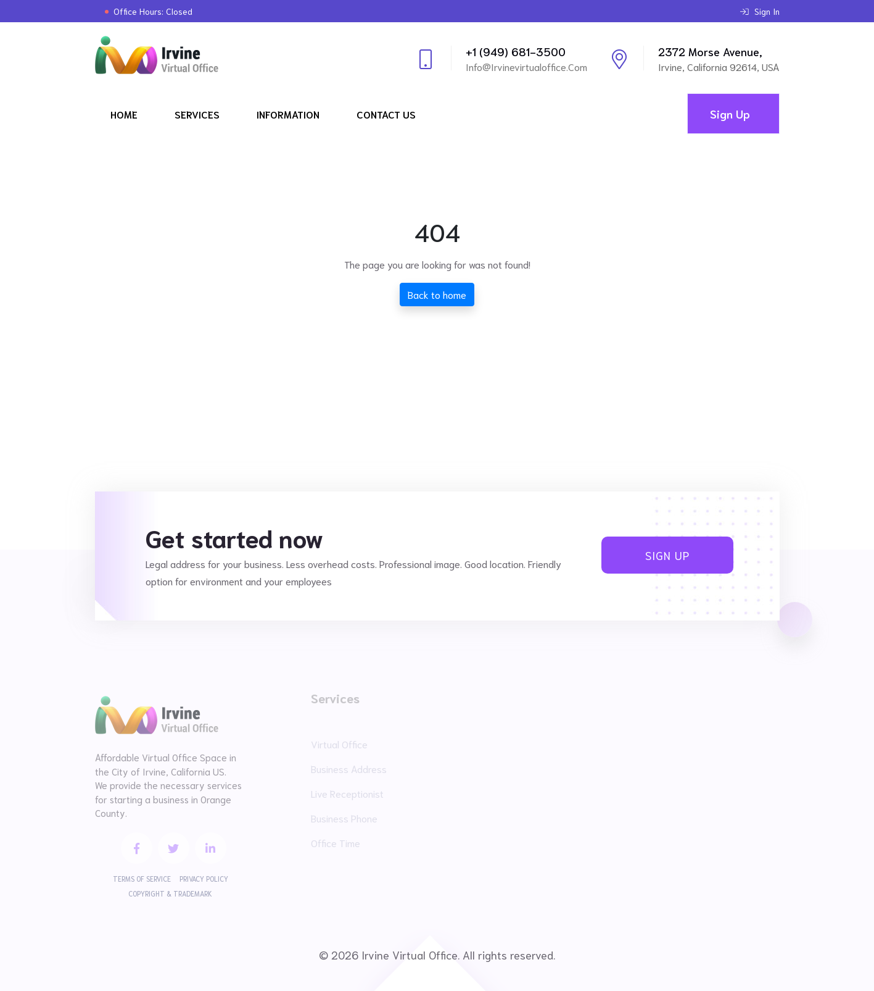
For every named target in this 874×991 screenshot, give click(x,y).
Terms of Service (142, 878)
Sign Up (730, 113)
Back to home (437, 294)
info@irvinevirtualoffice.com (526, 66)
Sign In (760, 11)
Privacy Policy (203, 878)
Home (124, 113)
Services (197, 113)
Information (288, 113)
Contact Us (386, 113)
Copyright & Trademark (170, 893)
